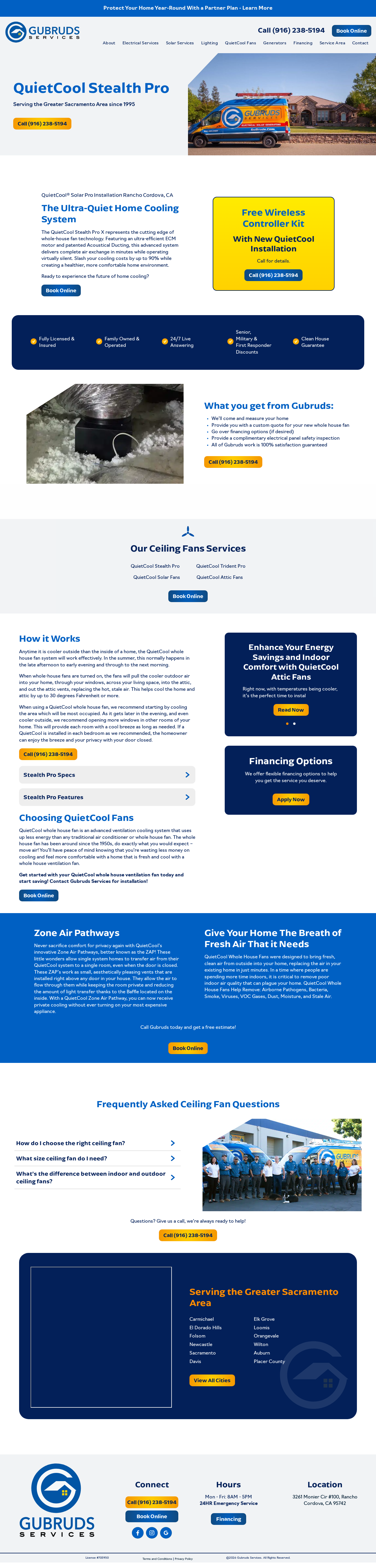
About (109, 43)
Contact (360, 43)
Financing (303, 43)
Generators (274, 43)
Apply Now (291, 799)
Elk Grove (263, 1320)
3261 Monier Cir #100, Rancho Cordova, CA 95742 (325, 1503)
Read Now (291, 709)
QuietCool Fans (240, 43)
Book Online (351, 30)
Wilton (260, 1346)
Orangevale (265, 1337)
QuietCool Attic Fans (220, 577)
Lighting (209, 43)
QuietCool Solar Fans (156, 577)
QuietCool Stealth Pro (155, 566)
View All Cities (212, 1381)
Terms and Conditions (157, 1562)
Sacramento (202, 1354)
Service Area (332, 43)
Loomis (260, 1329)
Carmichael (201, 1320)
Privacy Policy (184, 1562)
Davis (195, 1363)
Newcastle (200, 1346)
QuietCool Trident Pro (221, 566)
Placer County (268, 1363)
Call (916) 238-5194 (291, 30)
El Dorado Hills (205, 1329)
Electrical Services (140, 43)
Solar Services (180, 43)
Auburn (261, 1354)
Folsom (197, 1337)
